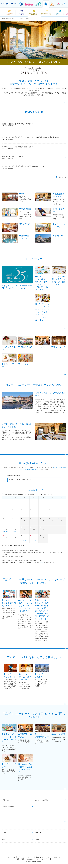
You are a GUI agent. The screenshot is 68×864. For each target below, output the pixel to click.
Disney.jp (48, 859)
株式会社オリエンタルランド (35, 859)
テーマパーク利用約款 (54, 857)
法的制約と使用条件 (39, 857)
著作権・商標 (20, 859)
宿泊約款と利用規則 (8, 806)
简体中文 (38, 832)
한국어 (37, 839)
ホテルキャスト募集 (41, 800)
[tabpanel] (34, 40)
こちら (42, 562)
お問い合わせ (6, 800)
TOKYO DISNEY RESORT (9, 4)
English (4, 832)
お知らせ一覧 (62, 177)
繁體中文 (4, 839)
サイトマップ (11, 857)
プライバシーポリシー (24, 857)
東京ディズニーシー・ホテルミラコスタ (20, 479)
